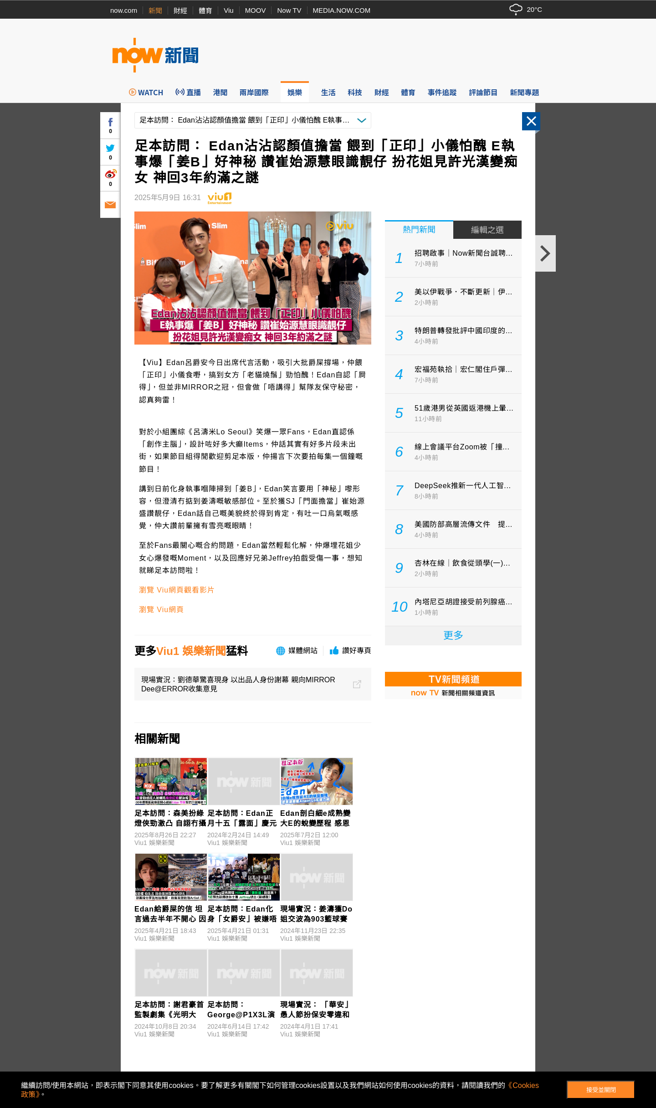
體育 (205, 11)
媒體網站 (303, 650)
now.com (123, 10)
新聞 (155, 11)
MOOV (255, 10)
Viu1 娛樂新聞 (191, 651)
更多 (453, 635)
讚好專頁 (356, 650)
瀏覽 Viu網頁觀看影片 (177, 590)
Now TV (289, 10)
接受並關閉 (601, 1090)
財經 (180, 11)
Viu (228, 10)
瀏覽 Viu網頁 (161, 609)
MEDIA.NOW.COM (342, 10)
